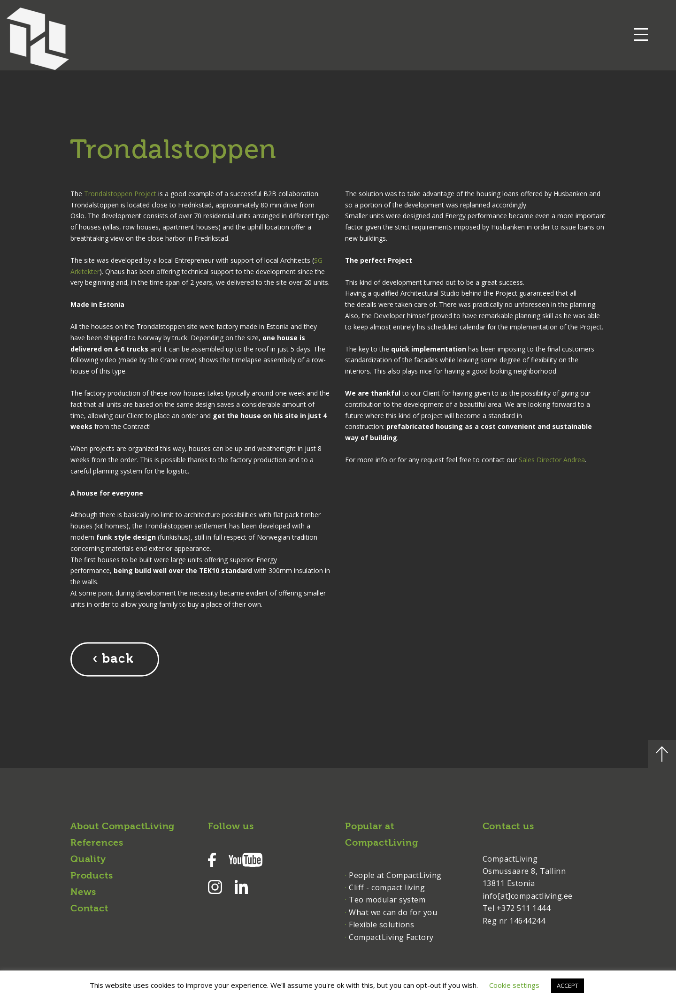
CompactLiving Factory (391, 937)
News (83, 892)
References (96, 843)
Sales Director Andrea (552, 459)
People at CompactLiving (395, 875)
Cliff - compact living (387, 887)
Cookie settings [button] (514, 985)
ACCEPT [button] (567, 985)
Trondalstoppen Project (120, 193)
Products (91, 875)
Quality (88, 859)
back (117, 658)
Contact (89, 908)
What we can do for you (393, 912)
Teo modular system (387, 899)
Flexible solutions (381, 924)
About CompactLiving (122, 826)
